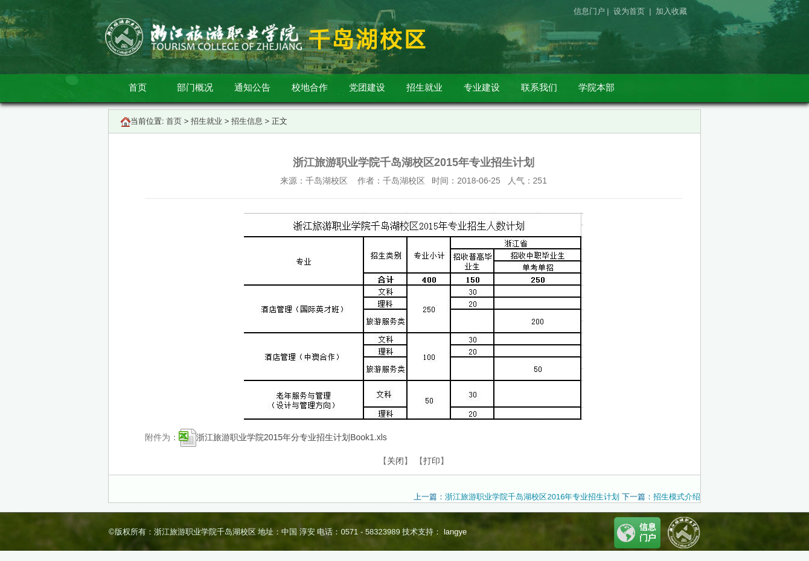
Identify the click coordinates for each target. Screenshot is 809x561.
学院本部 (596, 87)
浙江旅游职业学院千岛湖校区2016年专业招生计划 (532, 496)
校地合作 (310, 87)
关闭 (395, 461)
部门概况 (195, 87)
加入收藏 (672, 11)
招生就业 (424, 87)
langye (454, 531)
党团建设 (367, 87)
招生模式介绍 (676, 496)
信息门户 (589, 11)
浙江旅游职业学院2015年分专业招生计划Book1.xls (283, 437)
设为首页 (630, 11)
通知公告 (252, 87)
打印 (431, 461)
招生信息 (247, 121)
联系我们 (539, 87)
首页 (138, 87)
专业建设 (482, 87)
